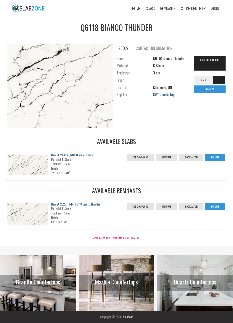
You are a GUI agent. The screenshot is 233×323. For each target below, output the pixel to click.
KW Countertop (164, 94)
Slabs (150, 8)
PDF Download (140, 157)
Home (136, 8)
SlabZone (128, 317)
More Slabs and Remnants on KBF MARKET (117, 238)
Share (203, 80)
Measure (166, 157)
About (216, 8)
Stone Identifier (193, 8)
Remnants (168, 8)
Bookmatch (191, 157)
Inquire (215, 157)
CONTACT (210, 89)
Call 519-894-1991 (209, 60)
